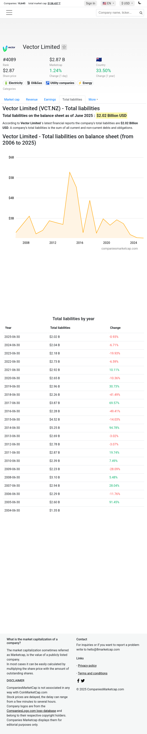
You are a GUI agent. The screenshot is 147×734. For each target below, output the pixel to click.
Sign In (90, 3)
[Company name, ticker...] (120, 12)
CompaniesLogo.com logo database (31, 711)
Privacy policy (87, 665)
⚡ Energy (85, 83)
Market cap (12, 99)
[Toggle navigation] (9, 12)
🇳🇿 (99, 59)
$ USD (125, 3)
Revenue (32, 99)
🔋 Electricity (13, 83)
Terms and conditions (92, 673)
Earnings (50, 99)
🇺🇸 (107, 3)
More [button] (92, 99)
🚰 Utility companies (60, 83)
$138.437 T (54, 3)
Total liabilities (72, 99)
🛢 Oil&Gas (34, 83)
